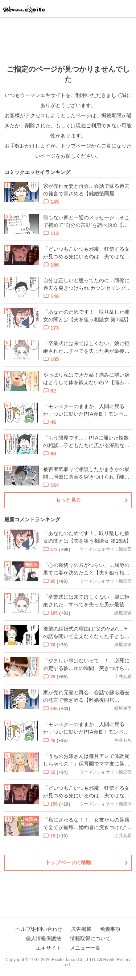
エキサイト (48, 948)
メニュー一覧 (85, 948)
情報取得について (90, 938)
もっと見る (68, 500)
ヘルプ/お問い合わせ (39, 929)
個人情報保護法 (43, 938)
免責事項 (110, 929)
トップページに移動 (68, 862)
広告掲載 (81, 929)
